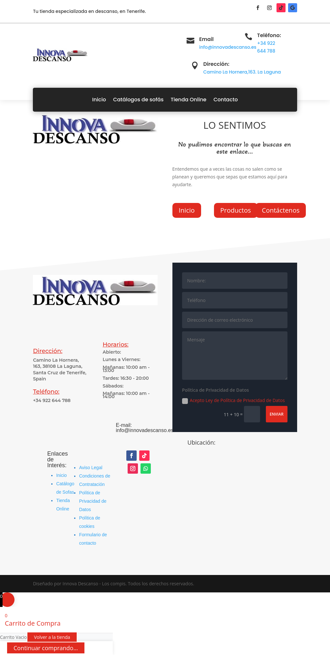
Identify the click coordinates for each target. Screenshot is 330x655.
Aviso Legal (90, 467)
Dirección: (216, 64)
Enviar (277, 414)
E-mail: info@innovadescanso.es (144, 427)
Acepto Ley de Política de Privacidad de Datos (233, 400)
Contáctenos (281, 210)
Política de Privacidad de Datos (92, 501)
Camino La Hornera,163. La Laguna (242, 72)
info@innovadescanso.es (228, 47)
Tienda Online (188, 99)
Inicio (99, 99)
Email (206, 39)
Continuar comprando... (46, 648)
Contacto (225, 99)
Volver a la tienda (52, 637)
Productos (235, 210)
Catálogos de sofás (138, 99)
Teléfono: (269, 35)
